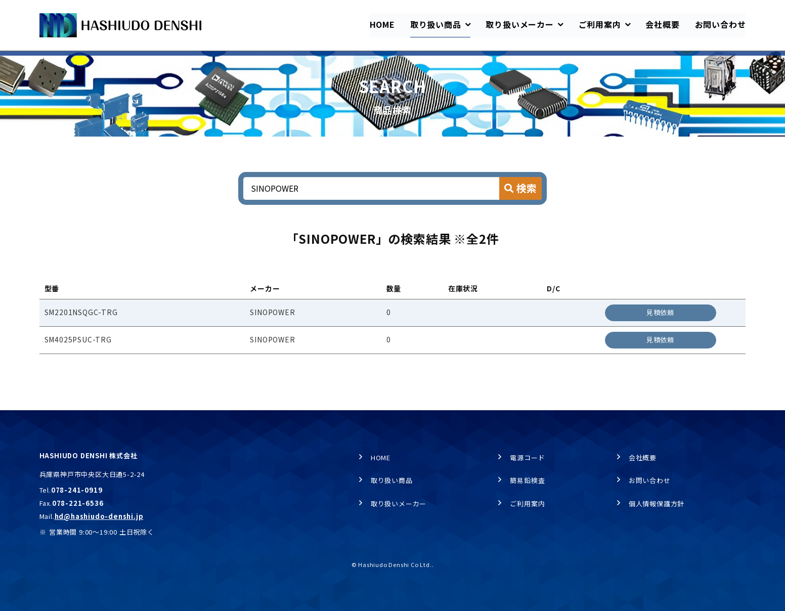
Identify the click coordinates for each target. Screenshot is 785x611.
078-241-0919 (77, 490)
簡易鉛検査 (527, 481)
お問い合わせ (650, 481)
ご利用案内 (527, 503)
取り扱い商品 (95, 61)
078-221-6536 (78, 503)
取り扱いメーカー (398, 503)
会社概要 (643, 457)
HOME (48, 61)
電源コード (527, 457)
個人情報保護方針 (656, 503)
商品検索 (145, 61)
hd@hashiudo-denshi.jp (99, 516)
